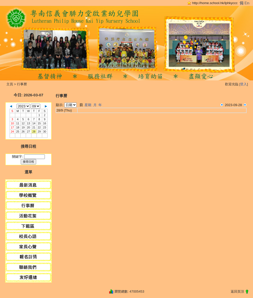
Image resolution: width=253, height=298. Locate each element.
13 (28, 123)
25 (17, 131)
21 (33, 127)
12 (23, 123)
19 (23, 127)
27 (28, 131)
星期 (88, 105)
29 (39, 131)
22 (39, 127)
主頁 (9, 84)
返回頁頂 (237, 291)
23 (44, 127)
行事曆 (22, 84)
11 (17, 123)
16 (44, 123)
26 (23, 131)
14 (33, 123)
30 (44, 131)
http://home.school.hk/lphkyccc (215, 3)
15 (39, 123)
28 (33, 131)
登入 (243, 84)
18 (17, 127)
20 (28, 127)
